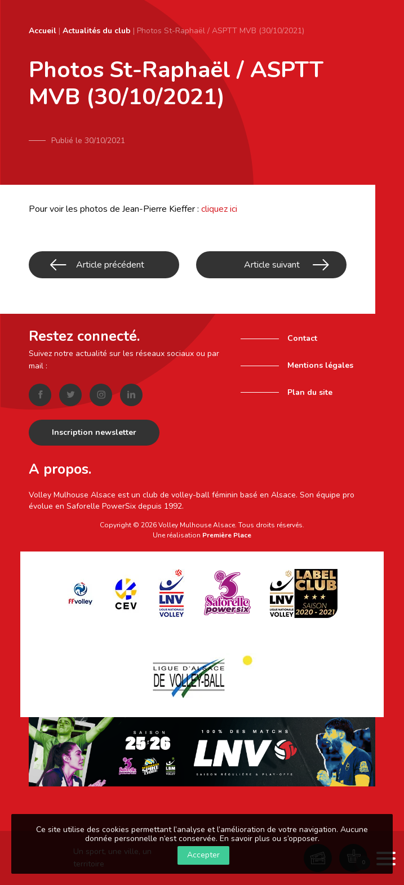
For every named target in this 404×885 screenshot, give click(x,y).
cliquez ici (219, 209)
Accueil (42, 30)
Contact (302, 338)
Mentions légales (320, 365)
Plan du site (309, 392)
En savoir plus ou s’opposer (269, 838)
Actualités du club (97, 30)
